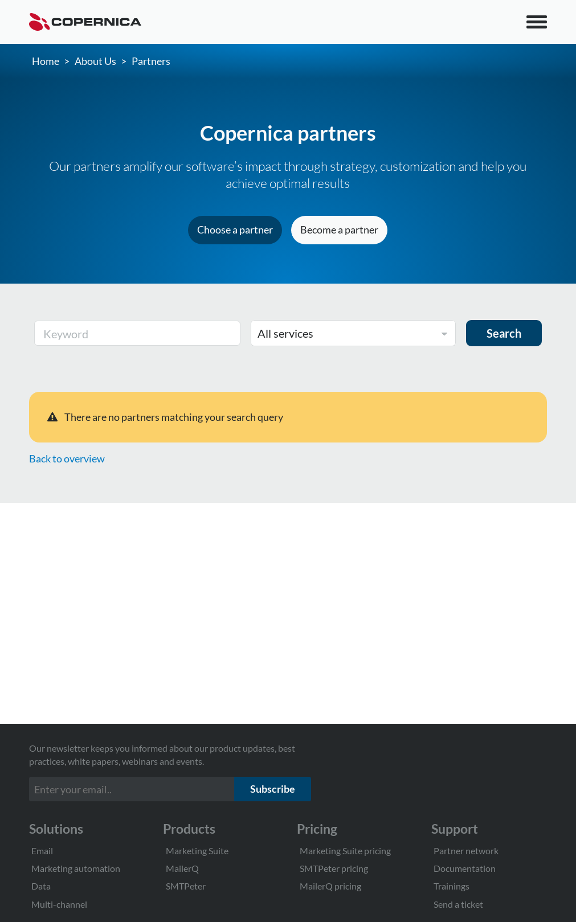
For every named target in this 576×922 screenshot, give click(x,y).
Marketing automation (75, 868)
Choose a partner (235, 229)
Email (42, 850)
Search (504, 333)
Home (45, 61)
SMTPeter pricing (334, 868)
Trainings (451, 885)
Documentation (465, 868)
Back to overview (67, 458)
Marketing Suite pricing (345, 850)
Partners (151, 61)
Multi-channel (59, 904)
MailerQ (182, 868)
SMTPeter (186, 885)
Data (41, 885)
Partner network (466, 850)
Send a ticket (458, 904)
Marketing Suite (197, 850)
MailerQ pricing (330, 885)
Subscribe (272, 788)
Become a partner (339, 229)
